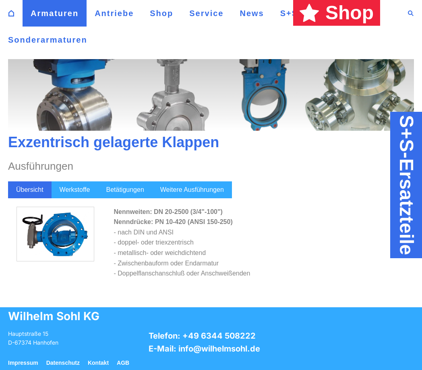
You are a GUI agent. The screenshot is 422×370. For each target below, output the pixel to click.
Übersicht (29, 189)
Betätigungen (125, 189)
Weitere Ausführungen (192, 189)
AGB (123, 363)
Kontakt (98, 363)
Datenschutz (63, 363)
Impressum (23, 363)
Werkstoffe (75, 189)
